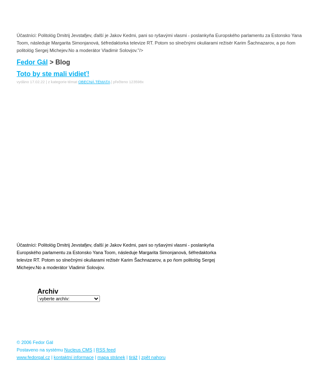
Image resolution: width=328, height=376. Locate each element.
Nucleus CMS (78, 349)
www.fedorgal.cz (33, 357)
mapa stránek (111, 357)
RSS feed (106, 349)
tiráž (133, 357)
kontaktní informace (74, 357)
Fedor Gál (32, 62)
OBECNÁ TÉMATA (94, 82)
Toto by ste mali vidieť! (53, 73)
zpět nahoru (153, 357)
